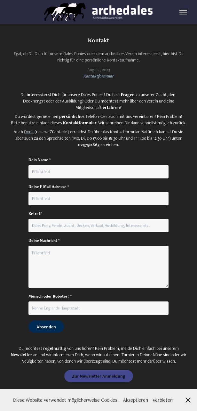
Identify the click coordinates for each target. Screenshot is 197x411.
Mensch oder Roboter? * (50, 296)
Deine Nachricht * (44, 240)
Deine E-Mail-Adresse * (48, 186)
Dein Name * (39, 159)
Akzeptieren (135, 400)
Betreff (35, 213)
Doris (29, 132)
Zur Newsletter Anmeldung (98, 376)
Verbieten (163, 400)
